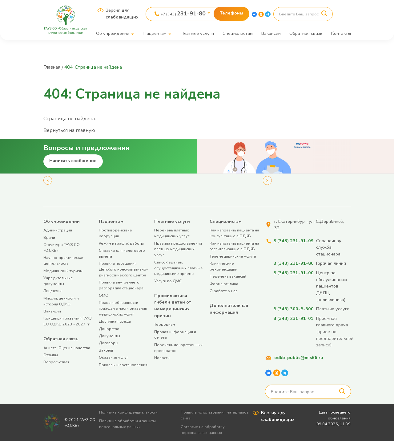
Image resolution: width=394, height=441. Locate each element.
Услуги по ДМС (168, 280)
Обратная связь (306, 33)
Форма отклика (224, 283)
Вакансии (271, 33)
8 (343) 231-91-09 (293, 240)
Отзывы (50, 354)
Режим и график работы (121, 243)
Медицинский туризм (62, 270)
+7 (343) (183, 13)
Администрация (57, 230)
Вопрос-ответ (56, 362)
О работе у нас (223, 290)
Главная (52, 67)
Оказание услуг (113, 357)
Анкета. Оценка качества (66, 347)
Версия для (122, 13)
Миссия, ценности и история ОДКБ (61, 300)
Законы (106, 350)
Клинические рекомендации (223, 266)
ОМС (103, 295)
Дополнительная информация (229, 308)
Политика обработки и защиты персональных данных (129, 423)
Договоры (108, 342)
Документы (109, 335)
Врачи (49, 237)
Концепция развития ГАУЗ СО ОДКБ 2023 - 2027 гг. (67, 321)
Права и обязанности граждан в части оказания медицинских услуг (123, 308)
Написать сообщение (73, 160)
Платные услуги (197, 33)
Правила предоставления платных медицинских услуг (178, 248)
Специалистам (238, 33)
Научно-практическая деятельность (63, 260)
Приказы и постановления (123, 364)
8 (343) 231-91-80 (293, 263)
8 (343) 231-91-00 (293, 272)
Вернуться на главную (69, 130)
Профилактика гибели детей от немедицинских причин (172, 305)
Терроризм (164, 324)
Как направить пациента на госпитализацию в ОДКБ (234, 245)
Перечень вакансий (228, 276)
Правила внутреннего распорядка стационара (121, 285)
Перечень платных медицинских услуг (171, 233)
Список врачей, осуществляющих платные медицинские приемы (178, 267)
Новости (162, 357)
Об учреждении (112, 33)
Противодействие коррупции (115, 233)
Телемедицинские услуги (233, 256)
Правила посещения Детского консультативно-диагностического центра (123, 269)
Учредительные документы (58, 280)
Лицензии (52, 290)
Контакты (341, 33)
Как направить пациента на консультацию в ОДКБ (234, 233)
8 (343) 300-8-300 (293, 308)
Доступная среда (115, 321)
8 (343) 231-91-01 (293, 318)
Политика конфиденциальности (130, 412)
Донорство (109, 328)
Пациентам (155, 33)
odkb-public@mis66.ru (298, 357)
